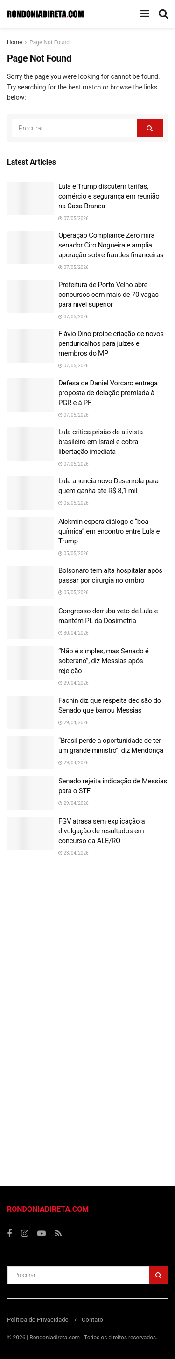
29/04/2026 (73, 683)
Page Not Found (49, 42)
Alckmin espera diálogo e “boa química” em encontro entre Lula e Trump (109, 531)
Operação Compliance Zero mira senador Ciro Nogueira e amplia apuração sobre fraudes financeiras (110, 245)
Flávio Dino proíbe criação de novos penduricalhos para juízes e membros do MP (111, 343)
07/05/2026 (73, 218)
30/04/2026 (73, 633)
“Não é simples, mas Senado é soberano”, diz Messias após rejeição (103, 661)
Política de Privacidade (38, 1319)
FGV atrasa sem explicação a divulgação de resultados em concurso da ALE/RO (101, 831)
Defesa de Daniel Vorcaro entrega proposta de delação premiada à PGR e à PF (108, 393)
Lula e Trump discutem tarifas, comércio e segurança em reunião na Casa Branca (109, 196)
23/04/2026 (73, 853)
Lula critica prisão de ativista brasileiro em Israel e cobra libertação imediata (100, 442)
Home (14, 42)
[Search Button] (150, 128)
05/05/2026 (73, 503)
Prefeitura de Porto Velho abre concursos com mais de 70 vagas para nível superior (108, 295)
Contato (92, 1319)
